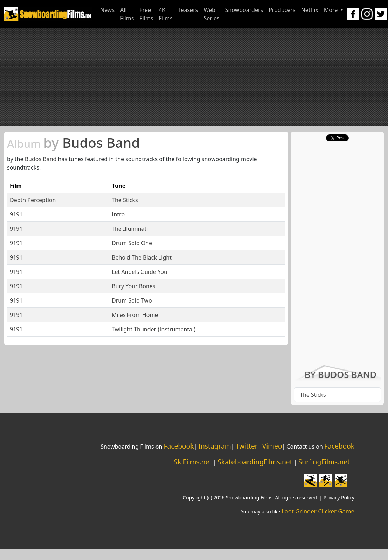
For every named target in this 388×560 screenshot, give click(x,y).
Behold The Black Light (142, 257)
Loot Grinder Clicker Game (318, 511)
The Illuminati (130, 229)
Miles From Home (135, 315)
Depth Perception (33, 200)
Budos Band (73, 142)
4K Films (165, 14)
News (107, 10)
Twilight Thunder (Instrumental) (153, 329)
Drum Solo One (132, 243)
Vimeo (272, 446)
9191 (16, 214)
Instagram (214, 446)
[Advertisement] (194, 77)
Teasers (188, 10)
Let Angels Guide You (139, 272)
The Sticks (125, 200)
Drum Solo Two (132, 300)
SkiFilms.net (193, 461)
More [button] (331, 10)
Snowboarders (244, 10)
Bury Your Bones (133, 286)
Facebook (179, 446)
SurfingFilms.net (324, 461)
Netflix (309, 10)
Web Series (211, 14)
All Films (127, 14)
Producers (282, 10)
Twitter (247, 446)
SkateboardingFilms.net (254, 461)
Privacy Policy (339, 497)
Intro (118, 214)
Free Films (146, 14)
